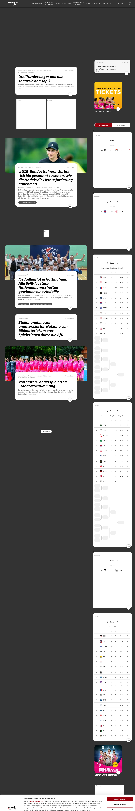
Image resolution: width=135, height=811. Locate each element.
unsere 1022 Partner (36, 785)
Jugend (87, 3)
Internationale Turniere (78, 3)
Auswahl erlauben (120, 788)
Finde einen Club (36, 3)
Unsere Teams (66, 3)
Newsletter (96, 3)
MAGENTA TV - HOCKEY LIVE (49, 3)
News (58, 3)
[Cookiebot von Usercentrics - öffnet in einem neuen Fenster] (12, 807)
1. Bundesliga (103, 125)
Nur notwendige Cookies (120, 793)
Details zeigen (97, 807)
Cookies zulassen (119, 783)
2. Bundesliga (121, 125)
